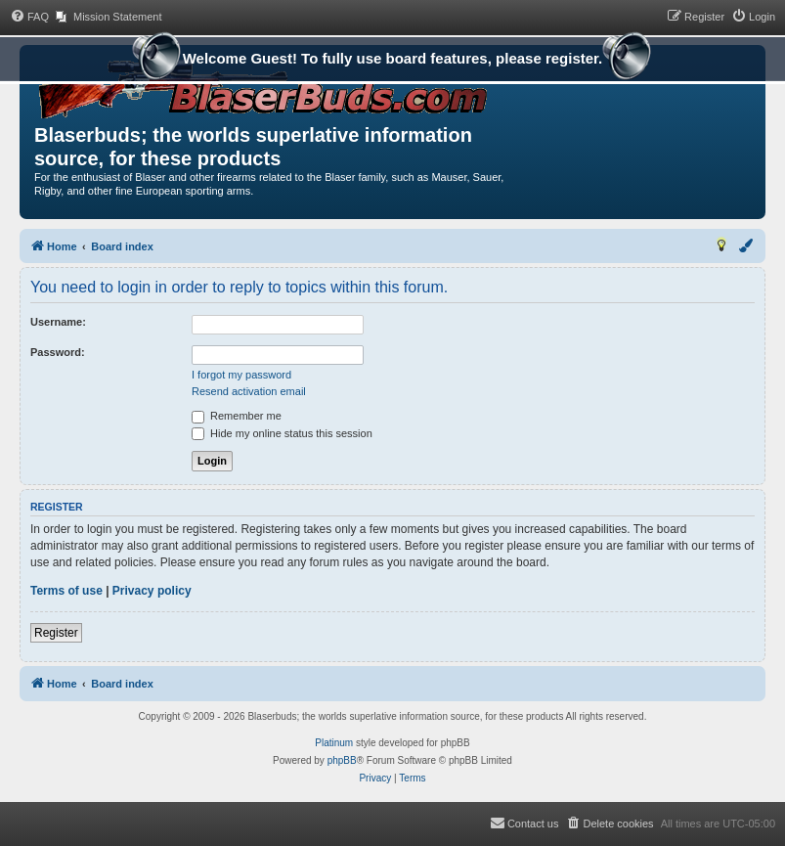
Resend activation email (249, 391)
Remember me (237, 416)
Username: (58, 322)
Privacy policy (152, 591)
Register (56, 633)
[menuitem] (29, 16)
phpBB (342, 760)
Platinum (334, 742)
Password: (57, 352)
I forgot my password (241, 374)
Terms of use (66, 591)
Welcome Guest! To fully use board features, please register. (393, 60)
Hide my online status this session (282, 433)
